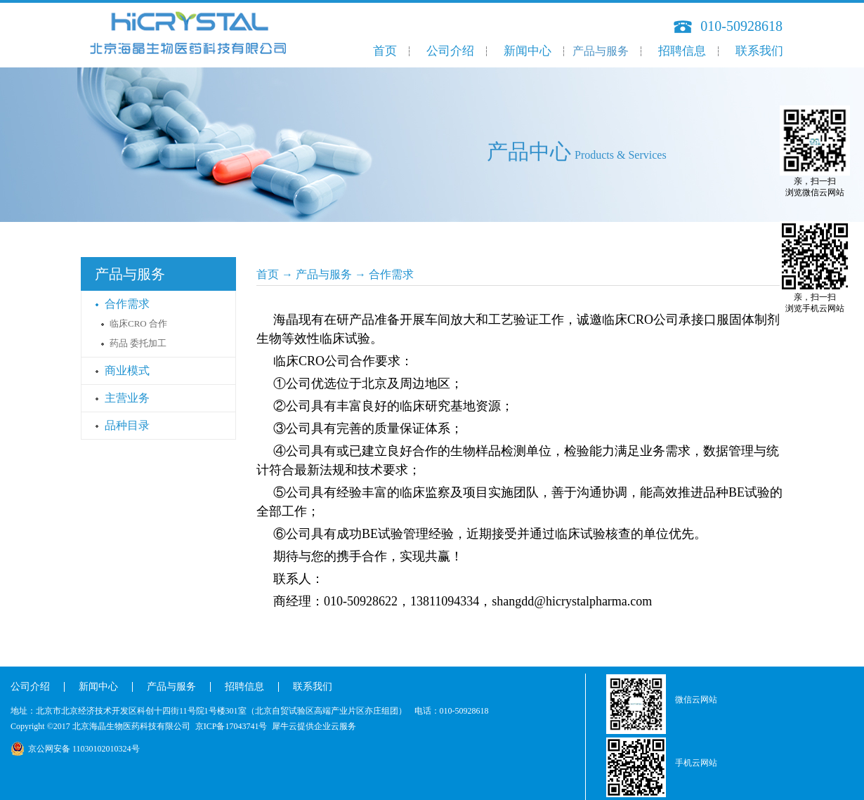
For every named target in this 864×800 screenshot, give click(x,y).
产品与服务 (324, 274)
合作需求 (391, 274)
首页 (385, 51)
